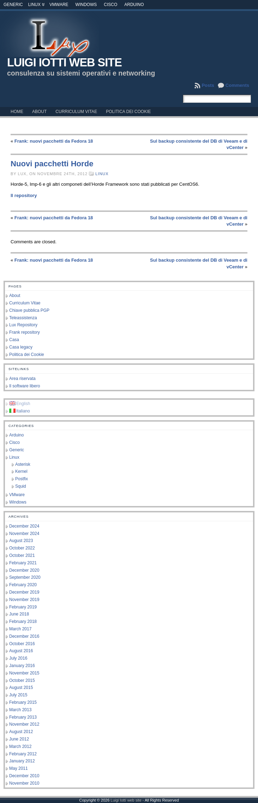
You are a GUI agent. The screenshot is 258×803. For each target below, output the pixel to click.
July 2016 (18, 658)
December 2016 (24, 636)
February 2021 (23, 562)
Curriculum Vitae (24, 303)
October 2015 (22, 680)
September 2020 (25, 577)
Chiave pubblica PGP (29, 310)
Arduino (134, 4)
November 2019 (24, 599)
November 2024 (24, 533)
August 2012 (21, 731)
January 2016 (22, 665)
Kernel (21, 471)
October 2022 (22, 548)
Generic (13, 4)
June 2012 (19, 739)
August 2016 (21, 650)
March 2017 (20, 628)
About (14, 295)
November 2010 (24, 783)
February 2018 (23, 621)
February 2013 (23, 717)
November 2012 (24, 724)
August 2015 (21, 687)
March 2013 (20, 709)
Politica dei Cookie (26, 354)
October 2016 (22, 643)
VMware (58, 4)
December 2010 (24, 775)
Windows (86, 4)
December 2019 (24, 592)
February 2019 (23, 607)
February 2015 (23, 702)
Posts (208, 85)
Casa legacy (20, 347)
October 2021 (22, 555)
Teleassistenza (23, 317)
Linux (34, 4)
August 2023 (21, 540)
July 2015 (18, 694)
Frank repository (24, 332)
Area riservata (22, 378)
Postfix (21, 478)
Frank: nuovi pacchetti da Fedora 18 (53, 141)
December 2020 (24, 570)
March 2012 (20, 746)
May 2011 (18, 768)
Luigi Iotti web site (64, 62)
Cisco (110, 4)
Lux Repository (23, 324)
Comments (237, 85)
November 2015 (24, 673)
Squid (20, 486)
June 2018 (19, 614)
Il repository (24, 195)
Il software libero (24, 385)
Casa (14, 339)
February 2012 (23, 753)
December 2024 (24, 526)
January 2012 (22, 761)
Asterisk (22, 464)
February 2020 (23, 584)
